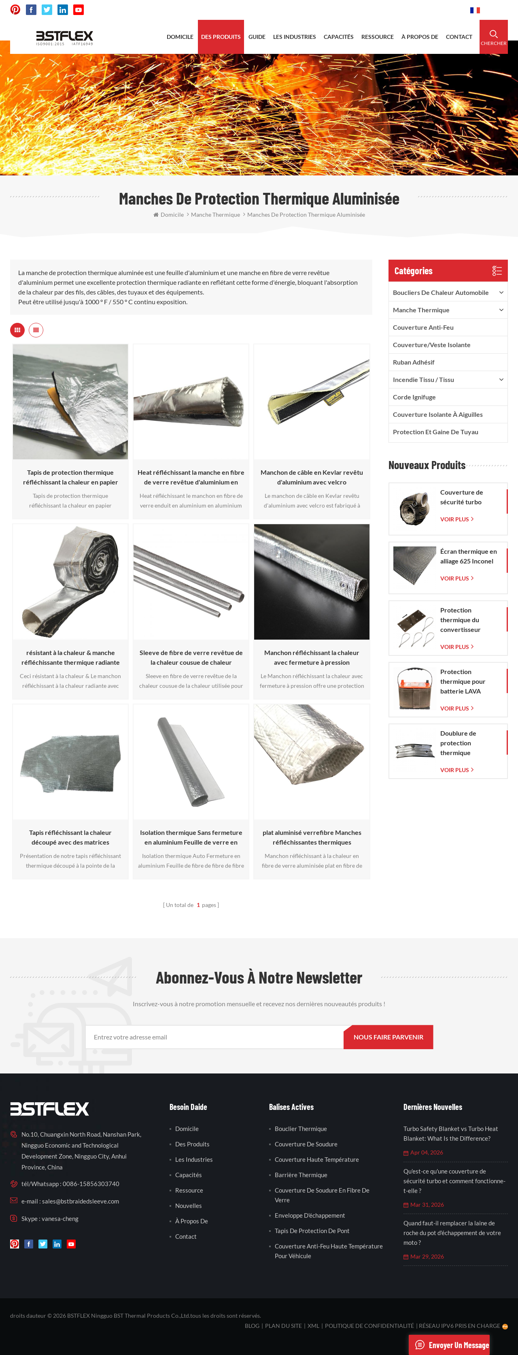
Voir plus (454, 519)
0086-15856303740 (433, 9)
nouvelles (188, 1205)
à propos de (419, 36)
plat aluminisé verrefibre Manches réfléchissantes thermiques (312, 837)
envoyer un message (449, 1345)
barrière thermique (301, 1174)
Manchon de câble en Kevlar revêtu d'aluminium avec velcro (312, 477)
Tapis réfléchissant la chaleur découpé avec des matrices (70, 837)
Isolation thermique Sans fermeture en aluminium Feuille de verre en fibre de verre (191, 837)
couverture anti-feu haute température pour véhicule (329, 1250)
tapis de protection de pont (312, 1230)
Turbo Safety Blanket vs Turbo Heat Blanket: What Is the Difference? (450, 1133)
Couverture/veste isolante (432, 344)
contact (459, 36)
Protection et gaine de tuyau (435, 431)
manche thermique (421, 310)
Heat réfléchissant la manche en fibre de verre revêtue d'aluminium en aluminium (191, 477)
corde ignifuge (414, 397)
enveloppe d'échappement (310, 1215)
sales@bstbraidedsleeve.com (352, 9)
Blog (252, 1325)
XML (313, 1325)
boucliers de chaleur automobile (441, 292)
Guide (256, 36)
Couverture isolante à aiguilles (438, 414)
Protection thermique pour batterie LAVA (463, 681)
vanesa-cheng (60, 1218)
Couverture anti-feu (423, 327)
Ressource (189, 1190)
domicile (180, 36)
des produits (221, 36)
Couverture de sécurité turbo (461, 497)
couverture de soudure (306, 1144)
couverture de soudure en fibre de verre (322, 1194)
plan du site (283, 1325)
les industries (294, 36)
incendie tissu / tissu (423, 379)
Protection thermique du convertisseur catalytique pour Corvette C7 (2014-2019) (468, 620)
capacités (339, 36)
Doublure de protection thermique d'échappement (462, 743)
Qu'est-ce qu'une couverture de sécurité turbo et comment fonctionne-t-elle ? (454, 1180)
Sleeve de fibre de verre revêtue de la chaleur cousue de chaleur (191, 657)
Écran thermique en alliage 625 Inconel (468, 556)
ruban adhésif (414, 362)
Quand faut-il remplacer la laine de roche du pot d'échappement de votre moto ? (452, 1232)
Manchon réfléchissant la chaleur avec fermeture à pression (311, 657)
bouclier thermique (301, 1128)
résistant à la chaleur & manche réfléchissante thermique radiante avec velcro (70, 658)
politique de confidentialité (369, 1325)
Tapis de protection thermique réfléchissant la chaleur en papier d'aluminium (70, 477)
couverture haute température (317, 1159)
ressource (377, 36)
